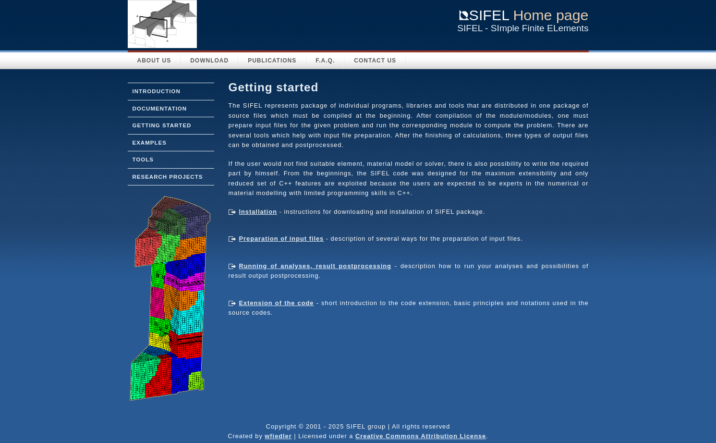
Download (209, 60)
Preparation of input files (281, 238)
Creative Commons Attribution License (420, 436)
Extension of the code (276, 303)
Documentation (160, 108)
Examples (150, 143)
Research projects (168, 177)
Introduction (157, 91)
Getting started (162, 125)
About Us (154, 60)
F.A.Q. (325, 60)
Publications (272, 60)
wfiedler (278, 436)
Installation (258, 211)
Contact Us (375, 60)
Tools (143, 159)
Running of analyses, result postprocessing (315, 266)
